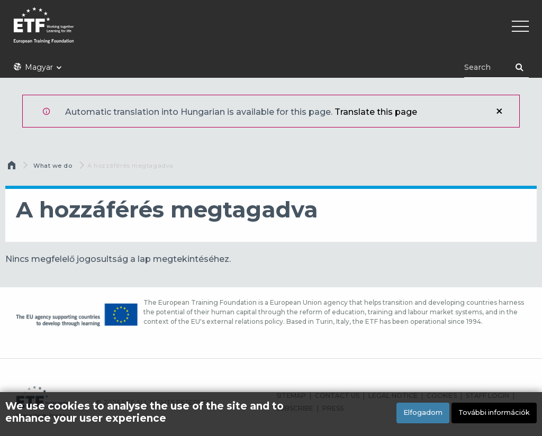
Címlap (12, 167)
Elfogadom (422, 412)
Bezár (499, 111)
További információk (494, 412)
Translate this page (376, 112)
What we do (53, 165)
